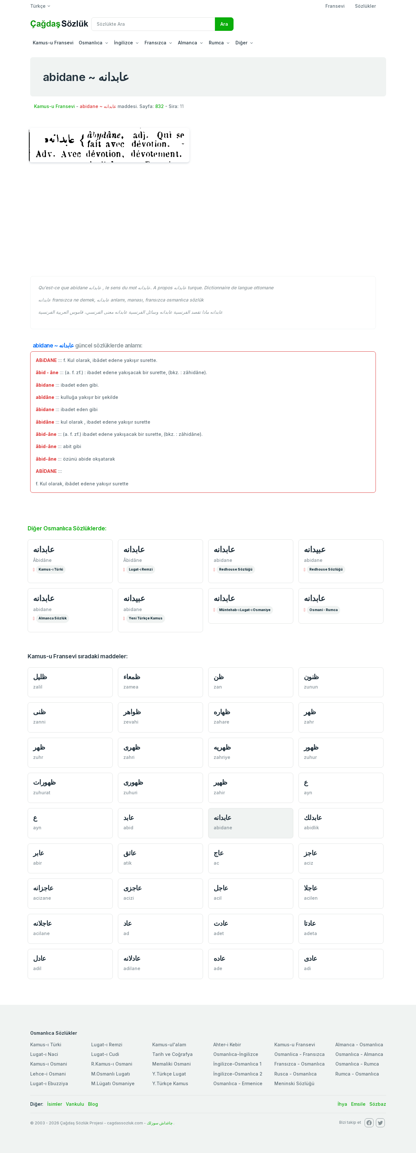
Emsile (358, 1104)
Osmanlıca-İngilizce (235, 1054)
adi (307, 968)
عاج (219, 853)
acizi (128, 898)
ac (216, 863)
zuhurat (41, 792)
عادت (221, 923)
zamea (130, 686)
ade (218, 968)
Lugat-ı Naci (44, 1054)
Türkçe (38, 6)
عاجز (310, 853)
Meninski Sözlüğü (294, 1083)
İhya (342, 1104)
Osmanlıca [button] (90, 42)
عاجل (221, 888)
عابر (38, 853)
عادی (310, 958)
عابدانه (44, 549)
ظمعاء (131, 677)
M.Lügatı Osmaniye (113, 1083)
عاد (127, 923)
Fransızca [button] (155, 42)
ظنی (39, 712)
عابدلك (313, 818)
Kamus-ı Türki (51, 569)
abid (128, 827)
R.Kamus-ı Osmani (111, 1064)
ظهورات (44, 782)
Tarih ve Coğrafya (172, 1054)
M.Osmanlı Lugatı (110, 1073)
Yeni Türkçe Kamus (146, 618)
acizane (42, 898)
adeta (310, 933)
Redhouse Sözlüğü (235, 569)
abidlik (311, 827)
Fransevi (335, 6)
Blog (93, 1104)
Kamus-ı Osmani (48, 1064)
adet (219, 933)
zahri (129, 757)
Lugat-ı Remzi (141, 569)
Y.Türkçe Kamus (170, 1083)
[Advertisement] (208, 223)
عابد (128, 818)
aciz (308, 863)
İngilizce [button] (123, 42)
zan (218, 686)
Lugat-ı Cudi (105, 1054)
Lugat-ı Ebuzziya (49, 1083)
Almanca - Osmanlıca (359, 1044)
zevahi (130, 722)
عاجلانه (42, 923)
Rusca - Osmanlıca (295, 1073)
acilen (311, 898)
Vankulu (75, 1104)
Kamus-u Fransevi (53, 42)
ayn (308, 792)
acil (218, 898)
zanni (39, 722)
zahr (309, 722)
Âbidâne (42, 560)
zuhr (38, 757)
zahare (221, 722)
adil (37, 968)
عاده (220, 958)
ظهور (311, 747)
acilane (41, 933)
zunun (311, 686)
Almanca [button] (187, 42)
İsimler (54, 1104)
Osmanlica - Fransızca (299, 1054)
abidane (223, 560)
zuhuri (130, 792)
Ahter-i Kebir (227, 1044)
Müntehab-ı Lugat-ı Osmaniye (244, 610)
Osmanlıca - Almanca (359, 1054)
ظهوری (133, 782)
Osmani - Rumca (323, 610)
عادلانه (132, 958)
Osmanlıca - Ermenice (237, 1083)
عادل (39, 958)
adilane (131, 968)
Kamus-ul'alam (169, 1044)
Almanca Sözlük (52, 618)
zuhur (310, 757)
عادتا (310, 923)
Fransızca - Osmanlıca (299, 1064)
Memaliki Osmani (171, 1064)
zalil (37, 686)
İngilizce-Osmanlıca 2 (237, 1073)
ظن (219, 677)
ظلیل (40, 677)
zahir (219, 792)
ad (126, 933)
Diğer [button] (241, 42)
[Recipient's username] (153, 24)
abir (37, 863)
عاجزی (132, 888)
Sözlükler (365, 6)
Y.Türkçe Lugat (169, 1073)
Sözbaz (377, 1104)
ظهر (310, 712)
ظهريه (222, 747)
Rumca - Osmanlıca (357, 1073)
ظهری (131, 747)
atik (127, 863)
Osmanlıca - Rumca (357, 1064)
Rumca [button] (216, 42)
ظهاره (222, 712)
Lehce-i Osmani (48, 1073)
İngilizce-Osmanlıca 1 (237, 1064)
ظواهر (132, 712)
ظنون (311, 677)
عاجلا (311, 888)
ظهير (220, 782)
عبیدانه (315, 549)
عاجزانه (43, 888)
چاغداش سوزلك (160, 1123)
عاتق (130, 853)
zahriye (222, 757)
